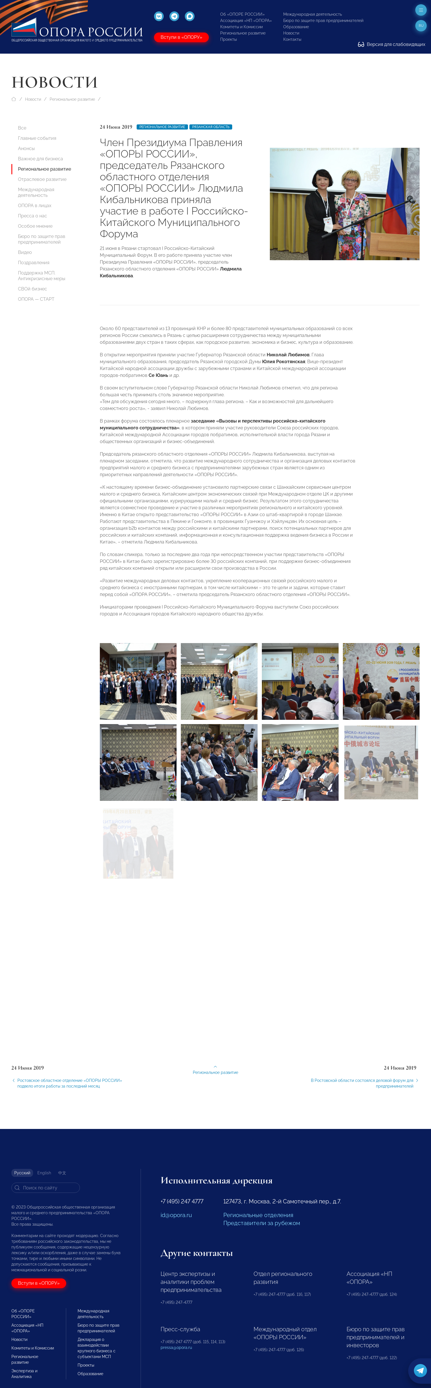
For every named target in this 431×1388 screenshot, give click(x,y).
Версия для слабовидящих (391, 44)
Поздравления (33, 262)
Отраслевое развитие (42, 179)
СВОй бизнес (32, 289)
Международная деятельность (312, 14)
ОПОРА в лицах (34, 205)
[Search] (45, 1188)
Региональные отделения (258, 1215)
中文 (62, 1173)
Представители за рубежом (261, 1223)
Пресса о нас (32, 216)
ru (421, 26)
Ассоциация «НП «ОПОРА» (246, 20)
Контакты (292, 39)
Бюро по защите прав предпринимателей (323, 20)
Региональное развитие (243, 33)
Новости (291, 33)
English (44, 1173)
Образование (296, 27)
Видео (25, 252)
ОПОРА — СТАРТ (36, 299)
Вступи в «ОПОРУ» (181, 37)
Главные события (37, 138)
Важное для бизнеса (40, 158)
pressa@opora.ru (176, 1347)
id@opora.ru (176, 1215)
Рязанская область (210, 127)
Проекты (228, 39)
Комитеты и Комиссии (241, 27)
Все (22, 128)
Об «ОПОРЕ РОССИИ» (242, 14)
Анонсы (26, 148)
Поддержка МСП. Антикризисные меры (41, 275)
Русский (22, 1173)
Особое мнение (35, 226)
